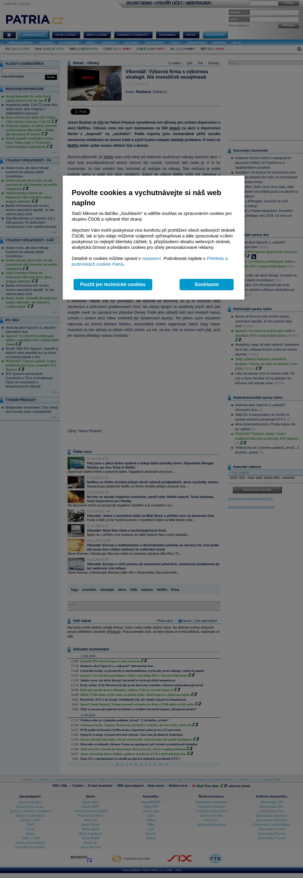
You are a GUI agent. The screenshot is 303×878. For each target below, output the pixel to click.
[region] (153, 238)
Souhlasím (207, 284)
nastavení (151, 258)
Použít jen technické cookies (113, 284)
